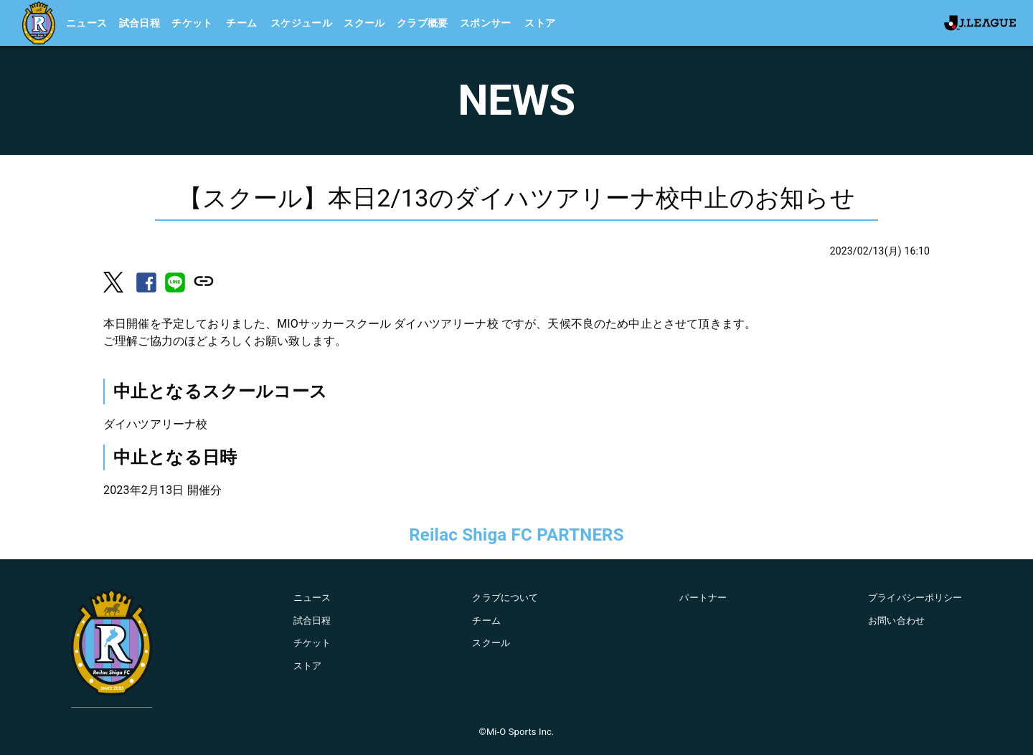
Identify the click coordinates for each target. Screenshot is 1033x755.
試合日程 (140, 23)
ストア (539, 23)
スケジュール (301, 23)
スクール (364, 23)
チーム (241, 23)
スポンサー (485, 23)
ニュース (87, 23)
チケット (192, 23)
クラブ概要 (422, 23)
